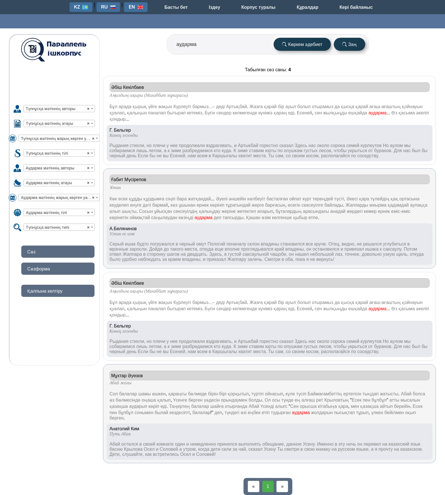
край (279, 249)
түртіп (257, 393)
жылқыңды (335, 112)
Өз (394, 112)
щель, (402, 254)
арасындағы (316, 211)
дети (215, 449)
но (149, 145)
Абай (406, 393)
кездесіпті (179, 412)
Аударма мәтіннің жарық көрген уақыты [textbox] (59, 197)
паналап (157, 112)
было (115, 259)
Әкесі (352, 198)
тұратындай (238, 205)
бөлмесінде (128, 400)
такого (176, 249)
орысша (308, 406)
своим (298, 155)
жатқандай (199, 198)
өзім (266, 217)
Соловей (169, 449)
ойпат (295, 198)
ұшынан (187, 205)
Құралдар (307, 7)
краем (174, 259)
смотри (291, 449)
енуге (135, 205)
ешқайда (357, 112)
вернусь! (325, 259)
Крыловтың (336, 400)
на (183, 254)
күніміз (265, 112)
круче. (320, 244)
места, (191, 249)
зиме (176, 150)
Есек (356, 400)
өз (112, 400)
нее (174, 145)
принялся (227, 444)
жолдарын (322, 412)
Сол (114, 393)
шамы (144, 393)
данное (294, 444)
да (337, 106)
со (288, 155)
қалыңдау (210, 211)
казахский (399, 444)
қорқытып (238, 393)
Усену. (309, 444)
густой (234, 254)
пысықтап (344, 412)
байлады (333, 205)
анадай (338, 211)
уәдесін (212, 400)
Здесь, (216, 254)
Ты (271, 155)
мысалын (410, 400)
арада (125, 106)
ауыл (291, 106)
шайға (217, 406)
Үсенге (180, 400)
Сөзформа (38, 269)
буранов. (383, 150)
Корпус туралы (258, 7)
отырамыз (322, 106)
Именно (325, 444)
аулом (396, 145)
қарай (270, 106)
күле (290, 393)
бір (281, 106)
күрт (307, 198)
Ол (268, 400)
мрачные (119, 249)
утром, (190, 449)
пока (300, 259)
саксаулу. (393, 249)
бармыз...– (203, 106)
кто (217, 150)
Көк (113, 198)
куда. (227, 150)
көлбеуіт (256, 198)
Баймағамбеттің (325, 393)
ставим (256, 150)
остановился (325, 249)
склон (253, 244)
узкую (389, 254)
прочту (386, 449)
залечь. (255, 259)
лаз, (339, 254)
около (323, 145)
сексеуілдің (185, 211)
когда (203, 449)
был (416, 150)
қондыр (117, 119)
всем (202, 155)
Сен (294, 406)
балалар (128, 393)
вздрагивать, (219, 145)
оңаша (149, 400)
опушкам (293, 150)
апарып (265, 211)
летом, (156, 150)
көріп (153, 406)
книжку (323, 449)
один (180, 444)
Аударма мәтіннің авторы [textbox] (58, 167)
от (370, 150)
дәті (147, 205)
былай (161, 412)
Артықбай (236, 106)
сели (226, 449)
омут (201, 244)
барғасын (275, 205)
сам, (279, 155)
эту (341, 444)
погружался (162, 244)
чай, (242, 449)
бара (182, 198)
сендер (223, 112)
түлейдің (379, 198)
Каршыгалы (224, 155)
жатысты (389, 393)
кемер (370, 211)
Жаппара (132, 254)
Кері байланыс (356, 7)
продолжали (192, 145)
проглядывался (257, 249)
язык (415, 444)
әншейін (237, 198)
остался (129, 444)
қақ (394, 198)
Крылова (133, 449)
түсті (339, 198)
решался (372, 244)
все (309, 244)
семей (352, 145)
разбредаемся (197, 150)
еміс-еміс (400, 211)
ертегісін (352, 393)
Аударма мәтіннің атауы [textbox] (57, 182)
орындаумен (234, 400)
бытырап (176, 112)
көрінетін (119, 217)
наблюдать (149, 259)
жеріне (229, 211)
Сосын (146, 211)
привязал (354, 249)
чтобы (340, 150)
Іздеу (214, 7)
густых (310, 150)
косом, (313, 155)
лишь (141, 150)
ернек (203, 205)
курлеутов (370, 145)
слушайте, (133, 454)
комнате (165, 444)
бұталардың (289, 211)
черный (117, 155)
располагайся (335, 155)
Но (386, 145)
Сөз (31, 251)
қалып (164, 400)
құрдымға (153, 198)
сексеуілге (312, 205)
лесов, (325, 150)
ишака (372, 249)
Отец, (334, 244)
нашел (302, 254)
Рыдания (119, 145)
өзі (244, 412)
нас (312, 145)
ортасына (409, 198)
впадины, (295, 249)
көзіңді (186, 217)
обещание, (273, 444)
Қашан (253, 217)
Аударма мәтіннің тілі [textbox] (57, 212)
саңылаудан (164, 217)
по (280, 150)
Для (398, 150)
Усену (270, 449)
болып (304, 106)
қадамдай (398, 205)
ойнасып (274, 393)
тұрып (362, 412)
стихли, (137, 145)
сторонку (156, 254)
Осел (149, 449)
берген (195, 400)
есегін (294, 205)
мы (407, 145)
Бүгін (210, 112)
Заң (349, 44)
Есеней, (178, 155)
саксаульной (255, 254)
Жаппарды (357, 205)
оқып (410, 412)
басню (116, 449)
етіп (266, 412)
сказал (286, 145)
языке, (363, 449)
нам (192, 155)
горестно (269, 145)
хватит (245, 155)
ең (297, 400)
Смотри (272, 259)
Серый (117, 244)
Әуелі (222, 198)
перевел (372, 444)
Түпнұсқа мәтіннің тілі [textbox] (57, 153)
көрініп (217, 205)
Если (143, 155)
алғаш (308, 400)
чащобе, (278, 254)
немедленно (203, 444)
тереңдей (322, 198)
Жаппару (236, 259)
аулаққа (419, 205)
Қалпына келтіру (44, 291)
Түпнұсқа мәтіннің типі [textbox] (57, 227)
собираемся (122, 150)
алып (115, 211)
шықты (129, 211)
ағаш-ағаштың (384, 106)
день (132, 155)
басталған (277, 198)
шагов (173, 254)
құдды (135, 198)
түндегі (231, 412)
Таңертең (179, 406)
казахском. (411, 449)
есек (123, 198)
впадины (270, 244)
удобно (129, 259)
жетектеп (246, 211)
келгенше (282, 217)
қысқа (347, 106)
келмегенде (245, 112)
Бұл (113, 106)
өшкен (159, 393)
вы (166, 155)
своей (149, 444)
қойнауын (412, 106)
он (308, 249)
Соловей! (206, 454)
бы (424, 150)
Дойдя (155, 249)
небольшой (322, 254)
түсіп (301, 393)
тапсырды (233, 217)
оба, (289, 259)
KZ (77, 7)
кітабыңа (327, 406)
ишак (130, 244)
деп (217, 217)
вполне (232, 249)
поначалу (236, 244)
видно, (349, 244)
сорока (338, 145)
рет (319, 400)
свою (309, 449)
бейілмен (394, 412)
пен (366, 400)
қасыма (406, 112)
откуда (206, 249)
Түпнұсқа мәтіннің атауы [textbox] (57, 123)
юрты (270, 150)
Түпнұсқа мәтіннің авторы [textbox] (58, 108)
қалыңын (137, 112)
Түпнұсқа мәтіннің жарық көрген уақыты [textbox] (60, 138)
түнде (287, 400)
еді (291, 112)
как (148, 454)
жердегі (355, 211)
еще (219, 249)
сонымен (144, 412)
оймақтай (140, 217)
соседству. (368, 155)
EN (132, 7)
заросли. (138, 249)
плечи (159, 145)
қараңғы (177, 393)
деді (220, 106)
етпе (313, 217)
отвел (115, 254)
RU (104, 7)
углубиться (394, 244)
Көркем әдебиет (302, 44)
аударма (377, 112)
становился (292, 244)
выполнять (249, 444)
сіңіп (170, 198)
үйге (152, 106)
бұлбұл (379, 400)
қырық (140, 106)
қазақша (119, 406)
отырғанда (236, 406)
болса (419, 393)
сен (318, 112)
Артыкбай (248, 145)
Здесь (301, 145)
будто (143, 244)
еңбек (254, 412)
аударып (138, 406)
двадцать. (197, 254)
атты (394, 400)
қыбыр (300, 217)
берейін (402, 406)
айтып (386, 406)
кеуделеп (119, 205)
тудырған (281, 412)
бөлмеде (197, 393)
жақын (165, 106)
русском (346, 449)
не (159, 155)
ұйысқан (163, 211)
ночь (351, 444)
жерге (258, 205)
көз (174, 205)
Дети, (115, 454)
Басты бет (176, 7)
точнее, (352, 254)
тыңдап (370, 393)
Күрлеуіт (182, 106)
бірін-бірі (217, 393)
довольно (372, 254)
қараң (280, 112)
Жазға (256, 106)
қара (364, 198)
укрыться (357, 150)
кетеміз (194, 112)
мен (355, 406)
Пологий (216, 244)
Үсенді (267, 406)
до (166, 249)
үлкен (377, 412)
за (164, 259)
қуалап (117, 112)
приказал (216, 259)
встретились (166, 454)
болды (255, 400)
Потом (410, 249)
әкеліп (422, 112)
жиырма (378, 205)
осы (276, 400)
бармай (160, 205)
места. (260, 155)
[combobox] (59, 108)
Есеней (304, 112)
